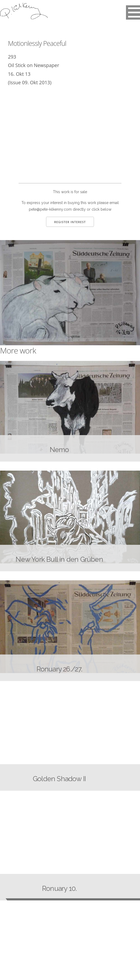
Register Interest (70, 222)
